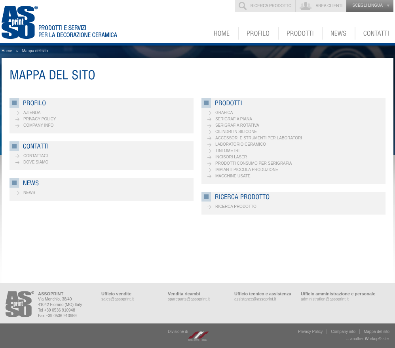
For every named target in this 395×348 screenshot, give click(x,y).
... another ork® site (367, 339)
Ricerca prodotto (271, 6)
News (29, 192)
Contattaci (35, 156)
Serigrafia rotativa (237, 125)
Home (7, 51)
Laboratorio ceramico (240, 144)
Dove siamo (35, 162)
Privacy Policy (39, 119)
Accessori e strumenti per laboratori (258, 138)
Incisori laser (231, 157)
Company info (38, 125)
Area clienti (328, 6)
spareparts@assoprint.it (189, 299)
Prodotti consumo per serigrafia (253, 163)
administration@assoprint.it (325, 299)
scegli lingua (367, 5)
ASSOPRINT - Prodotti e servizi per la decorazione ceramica (64, 21)
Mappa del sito (376, 331)
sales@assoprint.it (117, 299)
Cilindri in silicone (236, 131)
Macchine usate (233, 176)
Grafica (224, 112)
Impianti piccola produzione (246, 169)
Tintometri (227, 150)
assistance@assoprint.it (255, 299)
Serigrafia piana (233, 119)
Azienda (31, 112)
